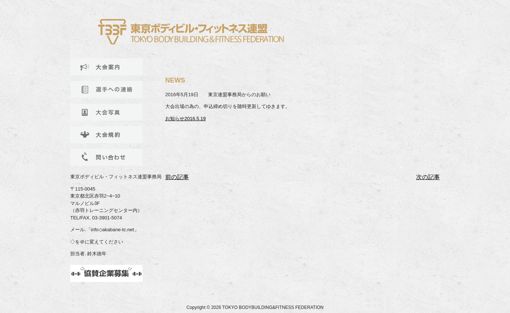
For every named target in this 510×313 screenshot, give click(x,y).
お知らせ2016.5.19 (185, 118)
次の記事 (428, 177)
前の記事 (177, 177)
